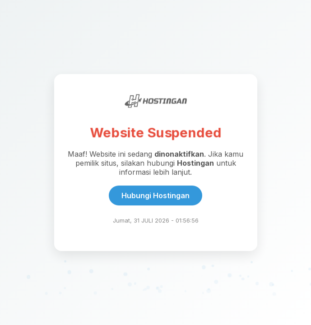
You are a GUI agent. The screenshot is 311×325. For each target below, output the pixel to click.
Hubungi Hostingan (155, 195)
